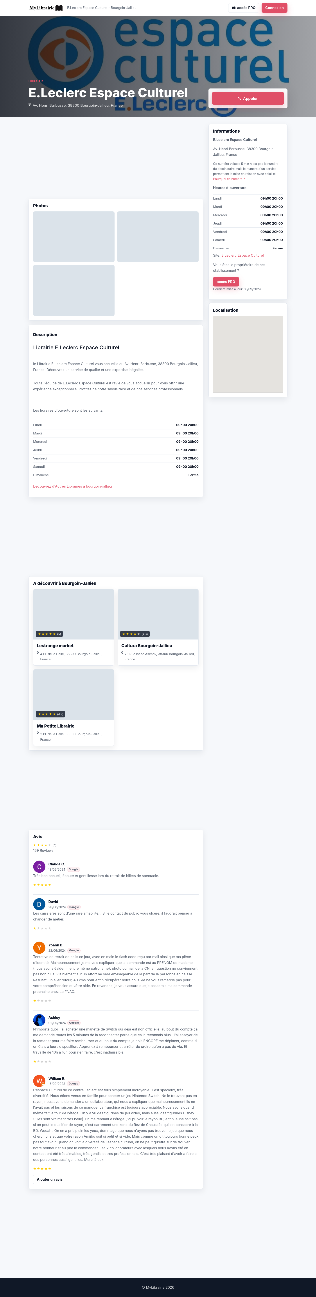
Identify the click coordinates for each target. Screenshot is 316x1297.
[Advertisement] (116, 159)
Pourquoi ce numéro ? (229, 179)
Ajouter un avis (50, 1179)
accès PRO (226, 281)
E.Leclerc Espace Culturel (242, 255)
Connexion (274, 7)
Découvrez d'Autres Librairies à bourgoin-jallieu (72, 486)
